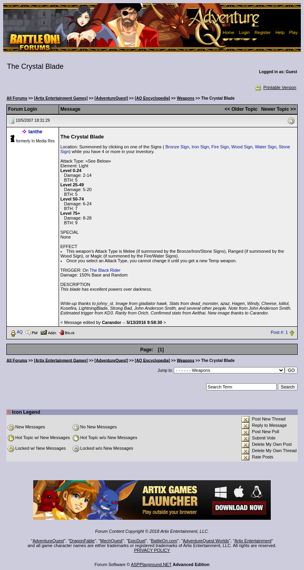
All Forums (17, 98)
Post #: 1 (279, 332)
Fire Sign (220, 146)
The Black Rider (104, 270)
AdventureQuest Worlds (206, 540)
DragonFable (82, 540)
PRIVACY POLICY (152, 550)
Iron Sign (200, 146)
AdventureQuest (48, 540)
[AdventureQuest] (111, 98)
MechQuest (111, 540)
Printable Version (275, 87)
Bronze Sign (177, 146)
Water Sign (265, 146)
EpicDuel (136, 540)
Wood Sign (242, 146)
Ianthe (35, 131)
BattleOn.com (164, 540)
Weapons (185, 98)
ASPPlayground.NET (151, 564)
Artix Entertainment (253, 540)
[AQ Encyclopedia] (152, 98)
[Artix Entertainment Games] (61, 98)
